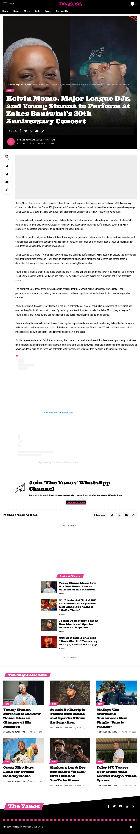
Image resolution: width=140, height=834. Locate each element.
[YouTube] (120, 805)
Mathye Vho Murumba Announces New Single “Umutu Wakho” (111, 718)
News (10, 91)
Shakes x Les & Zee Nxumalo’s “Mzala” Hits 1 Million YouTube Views (68, 773)
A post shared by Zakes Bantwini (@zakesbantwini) (58, 462)
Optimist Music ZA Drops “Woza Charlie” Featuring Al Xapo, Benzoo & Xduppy (78, 642)
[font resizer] (11, 4)
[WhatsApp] (133, 805)
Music (62, 615)
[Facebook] (108, 805)
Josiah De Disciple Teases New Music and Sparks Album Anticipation (78, 625)
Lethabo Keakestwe (31, 140)
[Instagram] (127, 805)
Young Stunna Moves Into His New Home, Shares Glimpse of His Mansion (77, 587)
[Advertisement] (76, 178)
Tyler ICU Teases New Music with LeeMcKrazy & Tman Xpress (116, 773)
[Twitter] (114, 805)
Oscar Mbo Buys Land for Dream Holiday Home (18, 771)
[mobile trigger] (5, 4)
